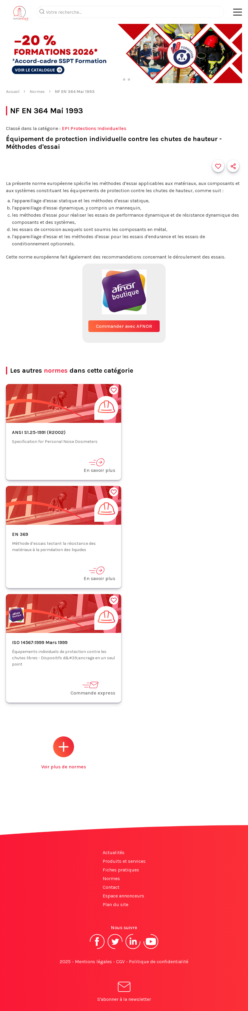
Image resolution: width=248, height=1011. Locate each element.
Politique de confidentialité (158, 961)
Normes (37, 91)
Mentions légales (93, 961)
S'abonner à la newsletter (124, 992)
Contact (111, 887)
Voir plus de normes (63, 753)
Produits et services (124, 861)
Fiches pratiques (121, 870)
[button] (10, 54)
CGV (120, 961)
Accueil (12, 91)
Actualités (113, 852)
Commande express (92, 688)
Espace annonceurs (123, 896)
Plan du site (115, 904)
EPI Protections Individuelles (94, 128)
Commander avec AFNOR (124, 326)
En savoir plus (99, 465)
